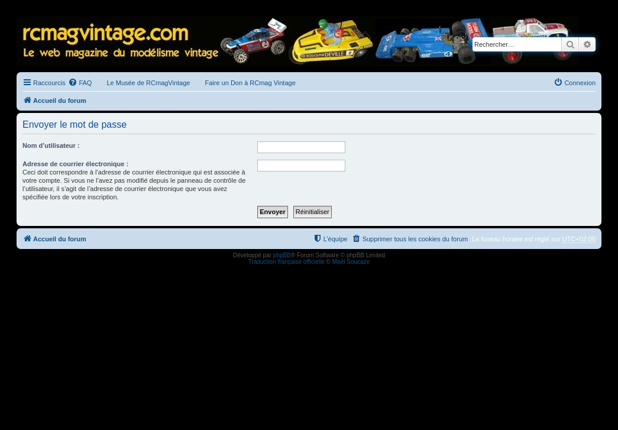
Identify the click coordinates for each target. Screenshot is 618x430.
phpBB (282, 255)
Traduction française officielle (286, 261)
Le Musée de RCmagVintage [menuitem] (148, 82)
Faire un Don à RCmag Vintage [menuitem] (250, 82)
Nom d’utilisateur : (51, 145)
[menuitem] (80, 83)
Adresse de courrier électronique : (75, 163)
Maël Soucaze (351, 261)
